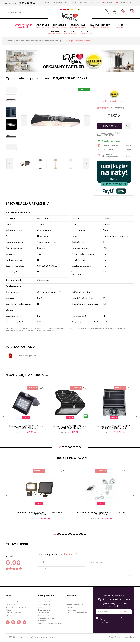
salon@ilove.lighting (14, 616)
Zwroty (70, 608)
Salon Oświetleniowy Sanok (64, 3)
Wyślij (131, 576)
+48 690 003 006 (27, 3)
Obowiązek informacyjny (77, 613)
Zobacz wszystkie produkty (114, 102)
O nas (47, 3)
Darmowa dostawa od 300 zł (50, 624)
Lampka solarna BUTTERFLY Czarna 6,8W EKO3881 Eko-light (70, 428)
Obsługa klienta (46, 597)
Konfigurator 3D (128, 3)
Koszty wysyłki (44, 605)
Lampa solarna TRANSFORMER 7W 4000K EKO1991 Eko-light (114, 428)
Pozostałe (71, 597)
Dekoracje (86, 33)
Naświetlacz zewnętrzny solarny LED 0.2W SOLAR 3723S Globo (101, 514)
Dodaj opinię (119, 109)
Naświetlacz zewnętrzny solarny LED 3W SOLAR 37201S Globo (39, 514)
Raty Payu (42, 608)
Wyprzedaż (69, 33)
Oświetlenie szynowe (100, 27)
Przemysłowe (78, 27)
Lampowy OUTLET (24, 27)
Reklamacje (71, 611)
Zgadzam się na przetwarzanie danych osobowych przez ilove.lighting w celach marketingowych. (112, 621)
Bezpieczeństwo (45, 611)
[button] (11, 91)
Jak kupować (43, 613)
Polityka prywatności (75, 605)
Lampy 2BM (83, 3)
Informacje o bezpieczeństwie (27, 357)
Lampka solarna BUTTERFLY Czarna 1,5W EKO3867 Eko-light (26, 428)
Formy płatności (44, 603)
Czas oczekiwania (45, 616)
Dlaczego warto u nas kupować (47, 620)
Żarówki (54, 33)
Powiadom (109, 127)
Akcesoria (120, 27)
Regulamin (71, 603)
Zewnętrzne (59, 27)
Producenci (94, 3)
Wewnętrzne (42, 27)
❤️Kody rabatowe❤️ (110, 3)
